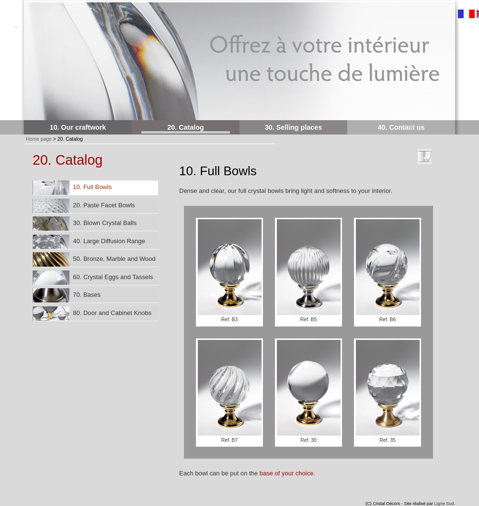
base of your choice (287, 473)
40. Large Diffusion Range (89, 242)
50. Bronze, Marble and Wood (94, 259)
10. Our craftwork (78, 127)
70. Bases (67, 295)
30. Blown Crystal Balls (85, 223)
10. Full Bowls (72, 187)
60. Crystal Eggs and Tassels (93, 277)
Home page (39, 139)
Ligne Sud (444, 503)
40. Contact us (401, 127)
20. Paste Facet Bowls (84, 206)
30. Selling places (293, 127)
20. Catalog (185, 127)
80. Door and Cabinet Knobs (92, 313)
